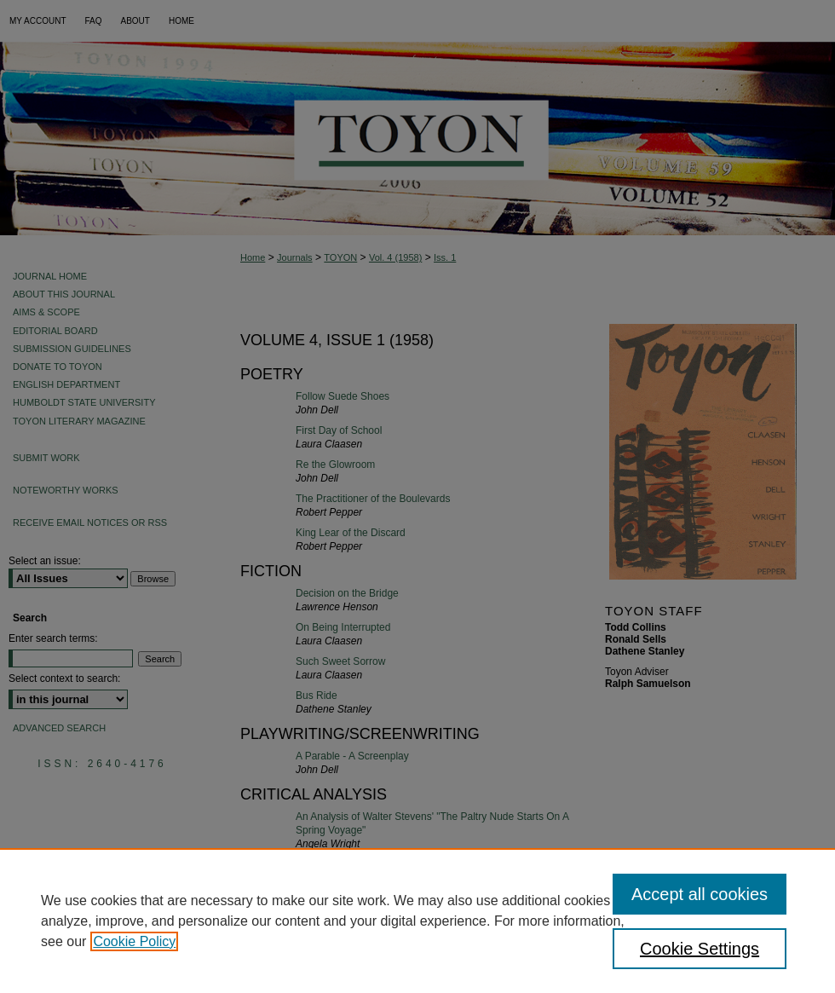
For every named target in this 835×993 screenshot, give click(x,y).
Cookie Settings (699, 948)
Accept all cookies (699, 894)
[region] (417, 920)
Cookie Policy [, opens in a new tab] (134, 941)
